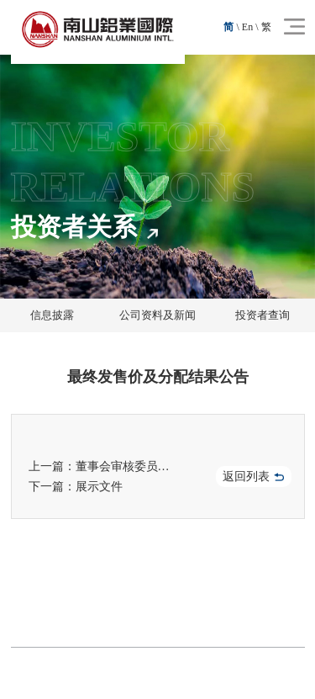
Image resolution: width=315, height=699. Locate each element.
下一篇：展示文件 (76, 486)
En (247, 27)
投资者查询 (262, 315)
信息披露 (52, 315)
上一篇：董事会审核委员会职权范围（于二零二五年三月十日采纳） (107, 466)
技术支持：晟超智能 (236, 673)
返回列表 (253, 476)
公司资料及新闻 (157, 315)
